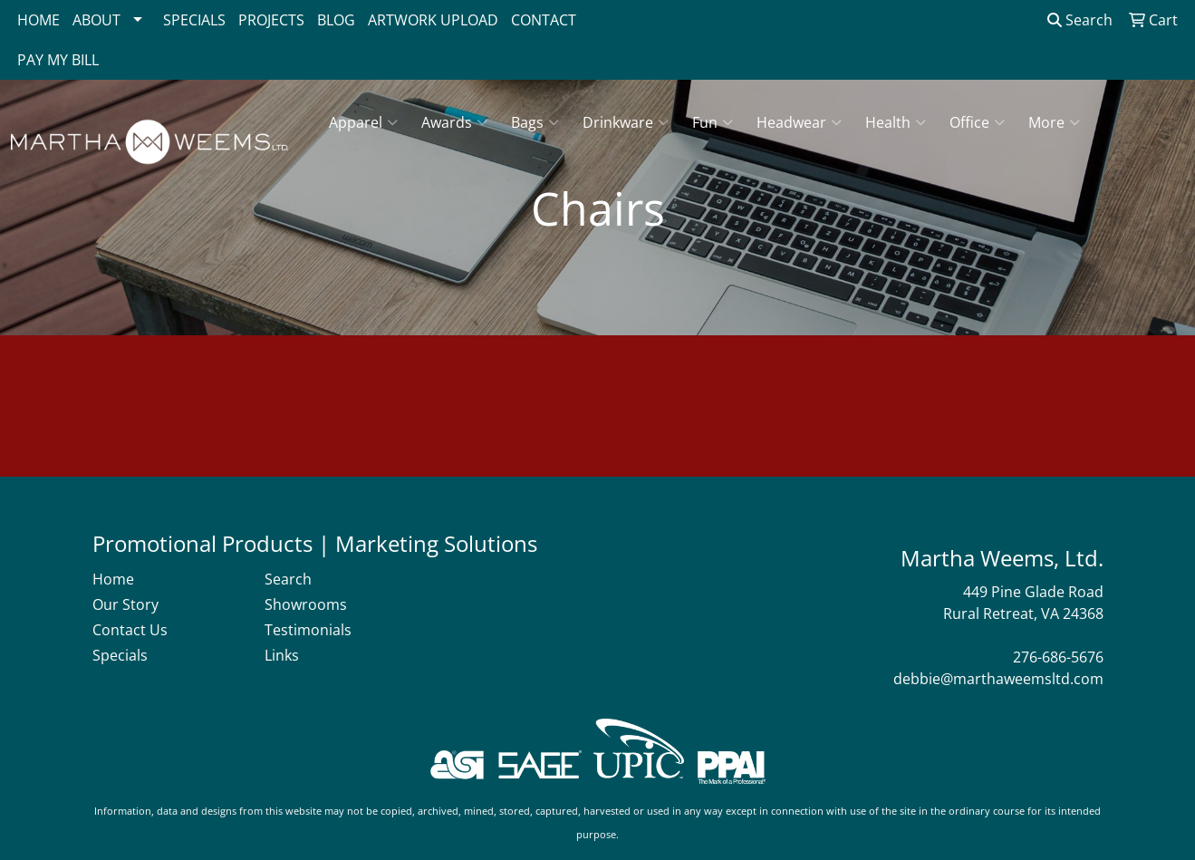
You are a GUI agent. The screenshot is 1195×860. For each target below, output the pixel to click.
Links (282, 655)
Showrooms (306, 604)
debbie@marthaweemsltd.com (998, 679)
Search (1080, 20)
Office (977, 122)
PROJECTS (271, 20)
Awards (454, 122)
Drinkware (626, 122)
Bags (535, 122)
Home (113, 579)
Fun (712, 122)
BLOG (336, 20)
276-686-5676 (1058, 657)
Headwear (799, 122)
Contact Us (130, 630)
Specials (120, 655)
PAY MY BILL (58, 60)
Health (895, 122)
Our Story (125, 604)
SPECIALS (194, 20)
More (1054, 122)
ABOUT (96, 20)
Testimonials (308, 630)
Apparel (363, 122)
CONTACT (543, 20)
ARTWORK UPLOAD (433, 20)
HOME (38, 20)
